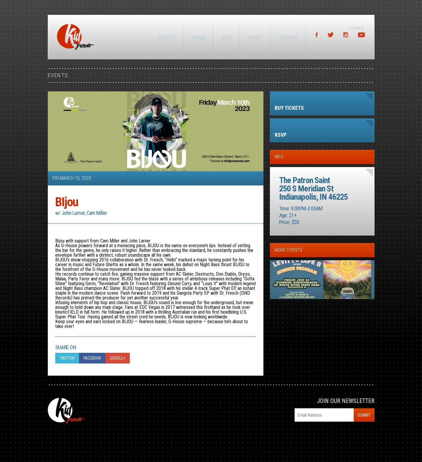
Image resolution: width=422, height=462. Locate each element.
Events (166, 38)
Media (198, 38)
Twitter (67, 358)
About (255, 38)
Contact (287, 38)
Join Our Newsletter (345, 401)
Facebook (92, 358)
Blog (226, 38)
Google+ (117, 358)
